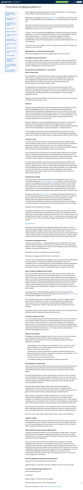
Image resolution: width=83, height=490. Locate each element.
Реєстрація (79, 1)
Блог (46, 1)
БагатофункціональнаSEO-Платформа (17, 2)
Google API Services (72, 293)
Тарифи (49, 1)
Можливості (28, 1)
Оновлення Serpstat (40, 1)
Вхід (74, 1)
